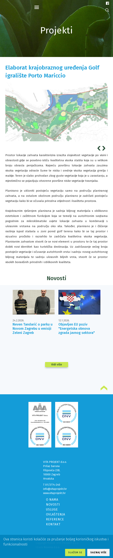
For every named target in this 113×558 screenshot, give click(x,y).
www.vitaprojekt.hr (54, 493)
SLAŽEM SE (75, 552)
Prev (99, 148)
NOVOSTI (53, 504)
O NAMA (52, 499)
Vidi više (56, 364)
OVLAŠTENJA (55, 514)
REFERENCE (55, 519)
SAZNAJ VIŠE (98, 552)
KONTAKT (53, 524)
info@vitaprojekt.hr (55, 489)
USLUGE (52, 509)
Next (104, 148)
